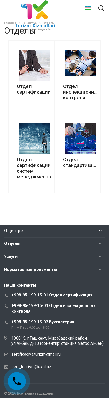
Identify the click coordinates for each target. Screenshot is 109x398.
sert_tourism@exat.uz (31, 366)
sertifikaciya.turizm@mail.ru (36, 354)
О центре (13, 230)
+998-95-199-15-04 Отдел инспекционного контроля (54, 308)
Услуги (11, 256)
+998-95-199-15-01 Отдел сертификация (51, 295)
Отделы (12, 243)
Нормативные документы (30, 269)
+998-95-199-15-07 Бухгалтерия (42, 321)
